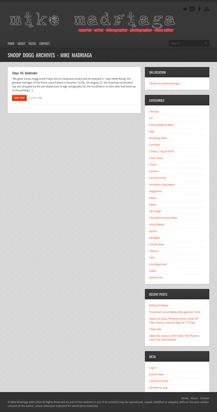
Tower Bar (155, 329)
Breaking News (158, 138)
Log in (153, 368)
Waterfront (155, 277)
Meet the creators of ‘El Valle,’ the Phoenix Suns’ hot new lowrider (174, 338)
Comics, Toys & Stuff (161, 151)
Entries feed (156, 374)
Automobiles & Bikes (161, 125)
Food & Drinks (157, 178)
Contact (44, 43)
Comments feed (158, 381)
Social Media (156, 224)
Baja (151, 131)
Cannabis (154, 145)
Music (32, 43)
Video (152, 271)
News (152, 204)
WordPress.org (158, 388)
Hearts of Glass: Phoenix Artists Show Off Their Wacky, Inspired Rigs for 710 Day (173, 320)
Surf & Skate (156, 244)
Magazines (155, 191)
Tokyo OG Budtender (25, 72)
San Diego (155, 211)
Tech (152, 257)
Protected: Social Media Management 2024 (174, 312)
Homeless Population (162, 184)
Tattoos (153, 251)
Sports (153, 231)
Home (11, 43)
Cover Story (156, 158)
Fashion (154, 171)
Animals (154, 111)
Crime (152, 164)
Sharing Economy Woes (163, 218)
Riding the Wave (159, 305)
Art (151, 118)
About (21, 43)
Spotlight (154, 238)
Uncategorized (158, 264)
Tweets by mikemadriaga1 (165, 83)
